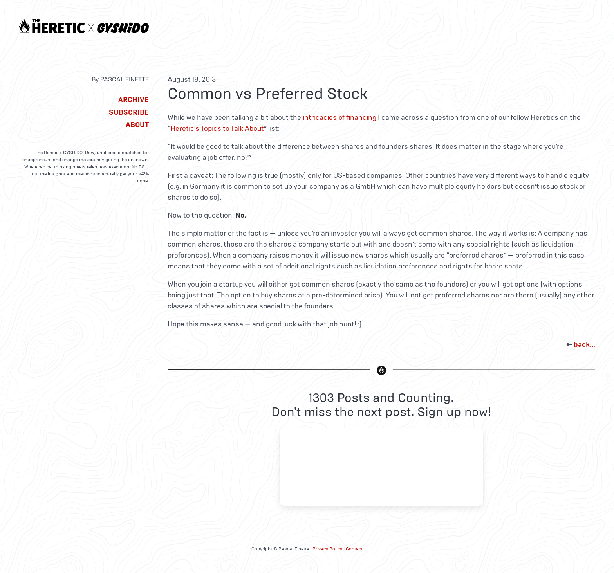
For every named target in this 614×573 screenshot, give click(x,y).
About (137, 125)
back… (584, 344)
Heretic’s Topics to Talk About (217, 128)
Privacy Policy (327, 548)
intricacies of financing (339, 117)
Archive (133, 100)
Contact (354, 548)
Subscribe (129, 112)
